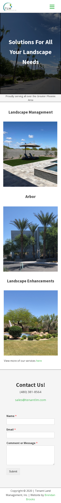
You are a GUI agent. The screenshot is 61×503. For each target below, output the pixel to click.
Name (12, 416)
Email (11, 429)
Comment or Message (22, 443)
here (39, 361)
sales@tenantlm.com (30, 400)
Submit (13, 471)
